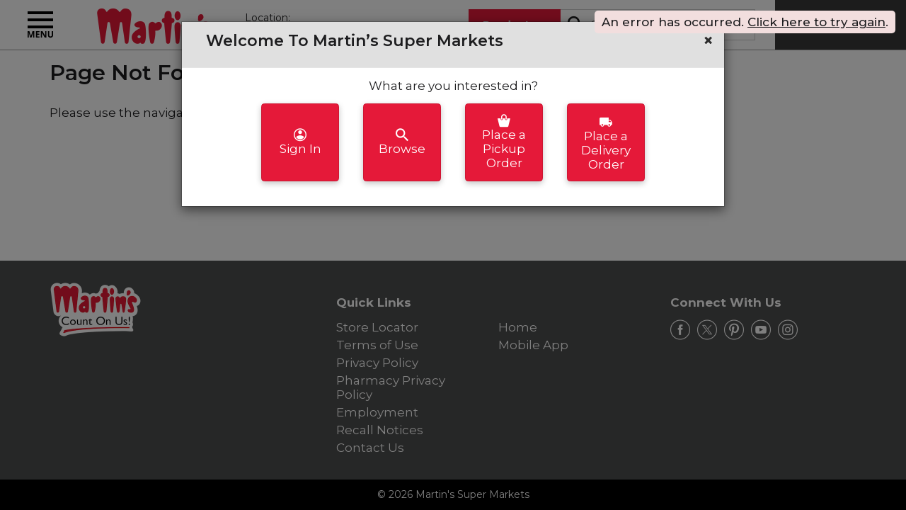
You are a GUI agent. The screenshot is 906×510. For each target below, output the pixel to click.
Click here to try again (816, 22)
